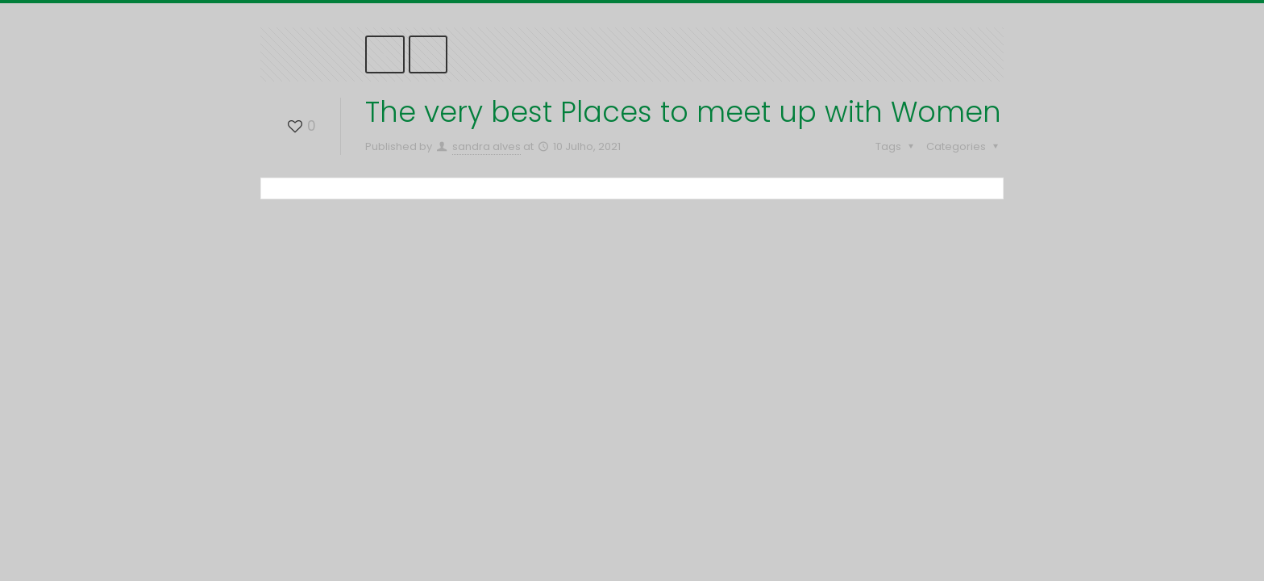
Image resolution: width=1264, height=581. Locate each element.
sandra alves (486, 146)
